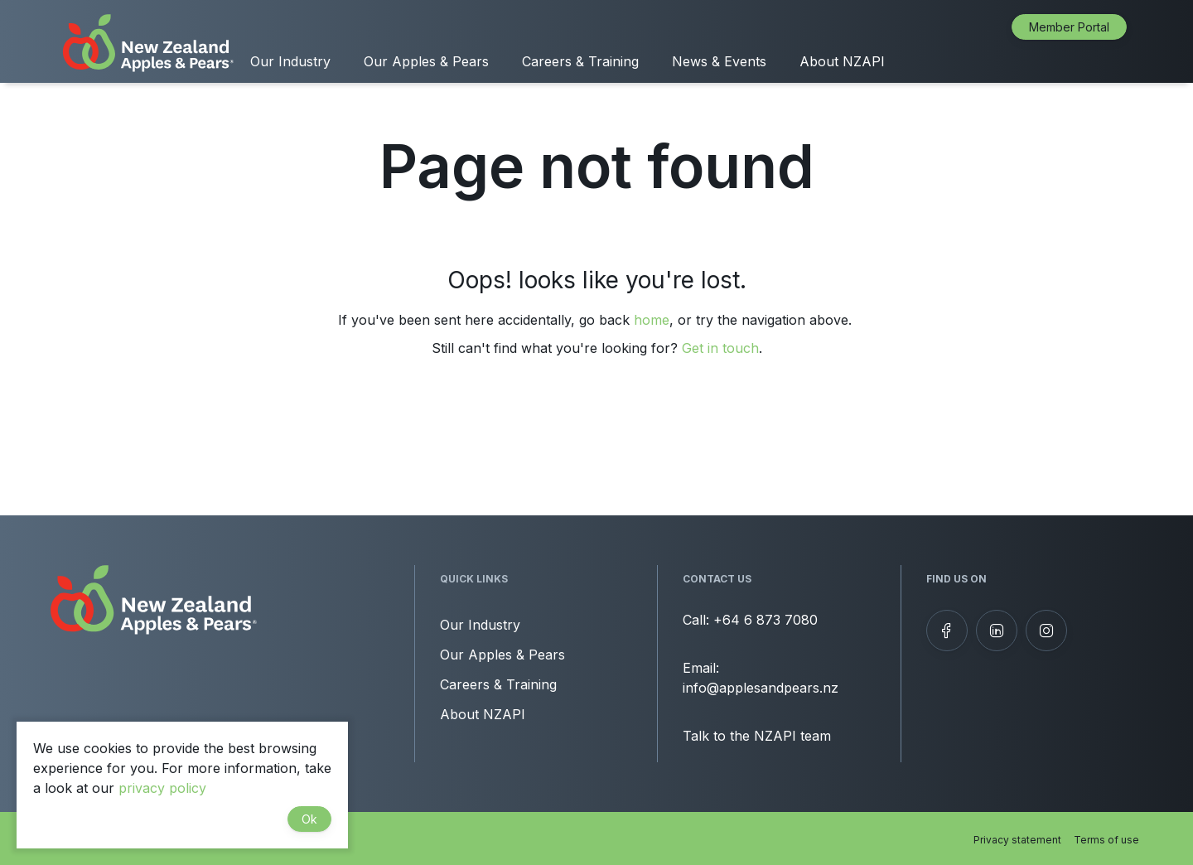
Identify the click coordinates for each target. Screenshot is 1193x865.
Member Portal (1069, 27)
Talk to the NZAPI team (757, 735)
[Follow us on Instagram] (1046, 630)
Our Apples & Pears (426, 61)
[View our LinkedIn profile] (996, 630)
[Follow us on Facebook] (947, 630)
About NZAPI (842, 61)
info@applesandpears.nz (760, 687)
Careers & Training (580, 61)
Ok (309, 819)
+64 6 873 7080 (765, 619)
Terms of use (1106, 840)
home (651, 320)
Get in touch (720, 348)
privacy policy (162, 788)
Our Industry (290, 61)
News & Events (719, 61)
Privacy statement (1017, 840)
